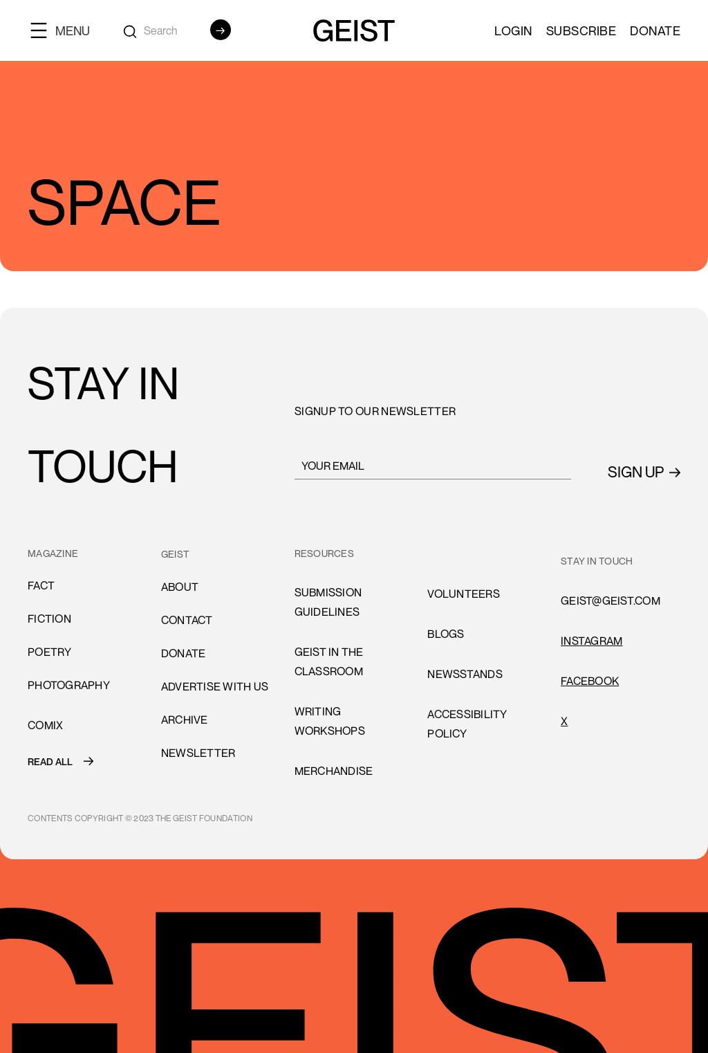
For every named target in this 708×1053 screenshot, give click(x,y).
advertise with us (214, 686)
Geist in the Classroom (329, 661)
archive (184, 719)
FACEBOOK (590, 681)
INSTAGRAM (591, 641)
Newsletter (198, 753)
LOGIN (513, 30)
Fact (41, 585)
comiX (45, 725)
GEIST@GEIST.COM (610, 600)
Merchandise (334, 771)
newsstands (465, 674)
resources (324, 553)
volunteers (463, 594)
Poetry (50, 652)
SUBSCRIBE (581, 30)
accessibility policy (467, 723)
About (179, 587)
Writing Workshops (330, 721)
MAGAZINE (53, 553)
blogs (445, 634)
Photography (69, 685)
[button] (66, 30)
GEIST (175, 554)
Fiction (49, 618)
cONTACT (187, 620)
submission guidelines (328, 602)
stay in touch (597, 561)
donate (183, 653)
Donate (655, 30)
